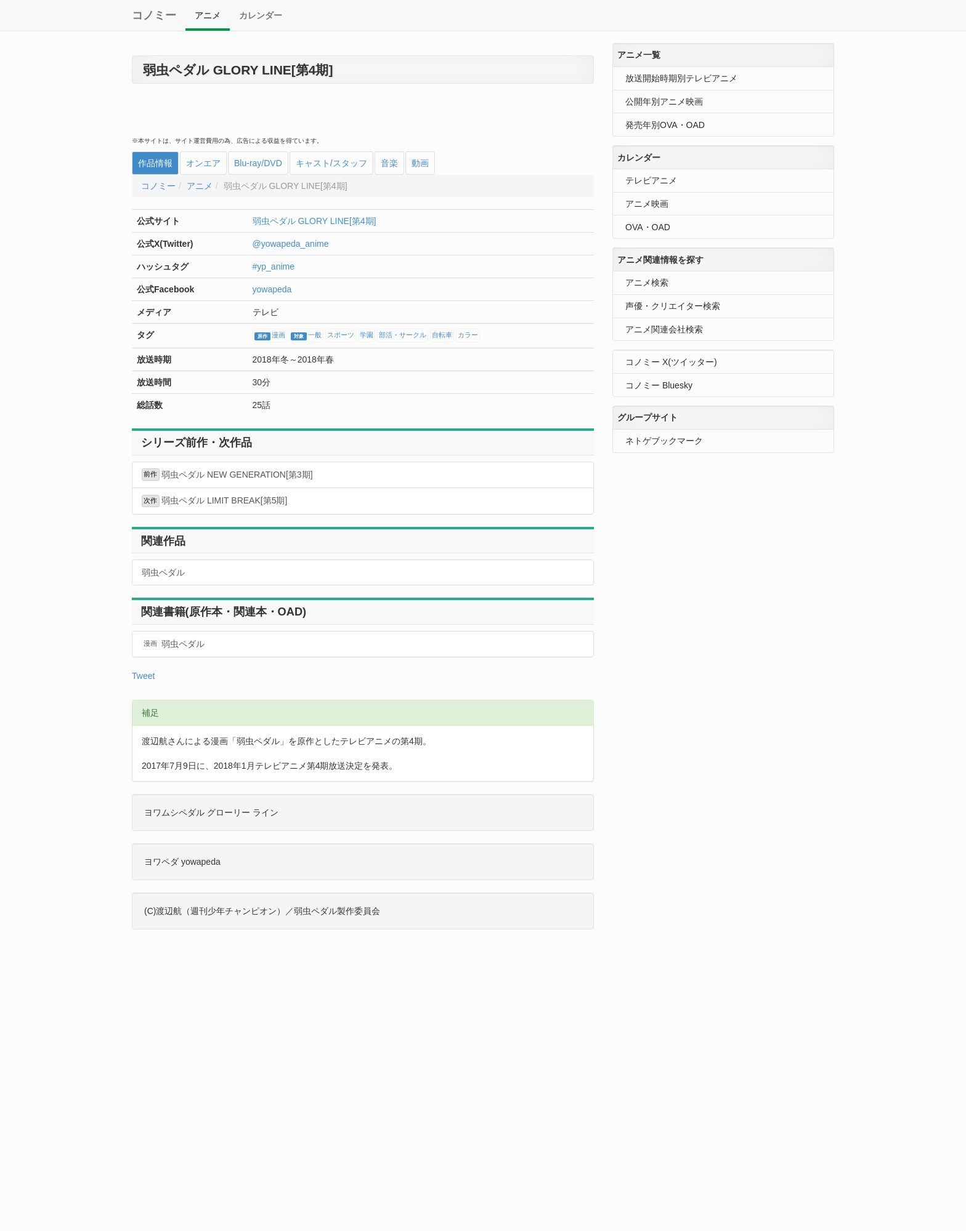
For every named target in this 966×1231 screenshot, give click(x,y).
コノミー (154, 15)
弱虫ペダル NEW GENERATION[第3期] (227, 474)
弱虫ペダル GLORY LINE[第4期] (314, 221)
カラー (468, 335)
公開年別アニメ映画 (664, 101)
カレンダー (260, 15)
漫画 (269, 336)
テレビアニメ (651, 180)
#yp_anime (274, 266)
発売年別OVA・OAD (665, 125)
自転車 (442, 335)
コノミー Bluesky (658, 385)
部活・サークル (402, 335)
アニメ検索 (646, 282)
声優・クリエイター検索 (672, 306)
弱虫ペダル (163, 572)
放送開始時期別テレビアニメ (681, 78)
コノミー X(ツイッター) (671, 362)
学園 (366, 335)
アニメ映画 (646, 204)
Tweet (143, 676)
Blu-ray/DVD (258, 163)
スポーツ (340, 335)
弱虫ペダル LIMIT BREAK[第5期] (214, 501)
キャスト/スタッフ (331, 163)
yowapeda (272, 289)
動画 (420, 163)
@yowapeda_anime (291, 244)
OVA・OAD (647, 227)
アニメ (208, 15)
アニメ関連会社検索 (664, 329)
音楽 (389, 163)
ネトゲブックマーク (664, 441)
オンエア (203, 163)
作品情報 (155, 163)
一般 (306, 336)
